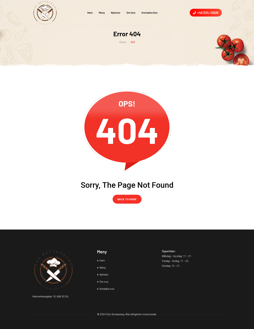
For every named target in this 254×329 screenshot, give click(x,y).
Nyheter (115, 12)
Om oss (131, 12)
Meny (102, 12)
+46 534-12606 (206, 13)
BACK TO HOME (127, 199)
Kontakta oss (150, 12)
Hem (90, 12)
